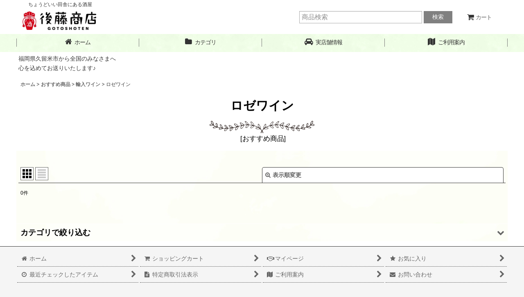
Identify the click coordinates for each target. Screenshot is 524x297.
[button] (323, 42)
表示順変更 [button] (283, 175)
